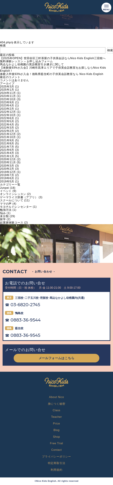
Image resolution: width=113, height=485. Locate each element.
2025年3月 (7, 86)
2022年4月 (7, 124)
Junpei (4, 187)
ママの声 (6, 203)
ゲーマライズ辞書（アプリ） (19, 197)
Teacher (56, 416)
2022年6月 (7, 118)
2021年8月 (7, 143)
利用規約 (56, 469)
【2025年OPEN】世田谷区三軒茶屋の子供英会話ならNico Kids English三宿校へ (53, 58)
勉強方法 (6, 209)
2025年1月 (7, 89)
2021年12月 (8, 134)
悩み (3, 213)
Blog (56, 430)
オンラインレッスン (13, 194)
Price (56, 423)
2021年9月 (7, 140)
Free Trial (56, 443)
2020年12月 (8, 159)
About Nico (56, 397)
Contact (56, 449)
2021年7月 (7, 146)
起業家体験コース (11, 222)
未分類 (4, 216)
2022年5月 (7, 121)
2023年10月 (8, 99)
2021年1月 (7, 156)
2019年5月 (7, 181)
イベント (6, 190)
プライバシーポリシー (56, 456)
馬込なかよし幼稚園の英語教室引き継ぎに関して (32, 64)
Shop (56, 436)
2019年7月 (7, 175)
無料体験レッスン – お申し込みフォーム (26, 61)
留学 (3, 219)
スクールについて (11, 200)
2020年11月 (8, 162)
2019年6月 (7, 178)
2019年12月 (8, 172)
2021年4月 (7, 152)
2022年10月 (8, 115)
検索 (3, 45)
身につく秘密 (56, 403)
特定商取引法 (56, 463)
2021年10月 (8, 137)
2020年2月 (7, 168)
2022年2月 (7, 130)
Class (56, 410)
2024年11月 (8, 92)
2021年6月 (7, 149)
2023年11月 (8, 96)
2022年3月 (7, 127)
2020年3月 (7, 165)
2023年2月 (7, 108)
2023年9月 (7, 102)
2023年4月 (7, 105)
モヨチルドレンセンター (16, 206)
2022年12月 (8, 111)
